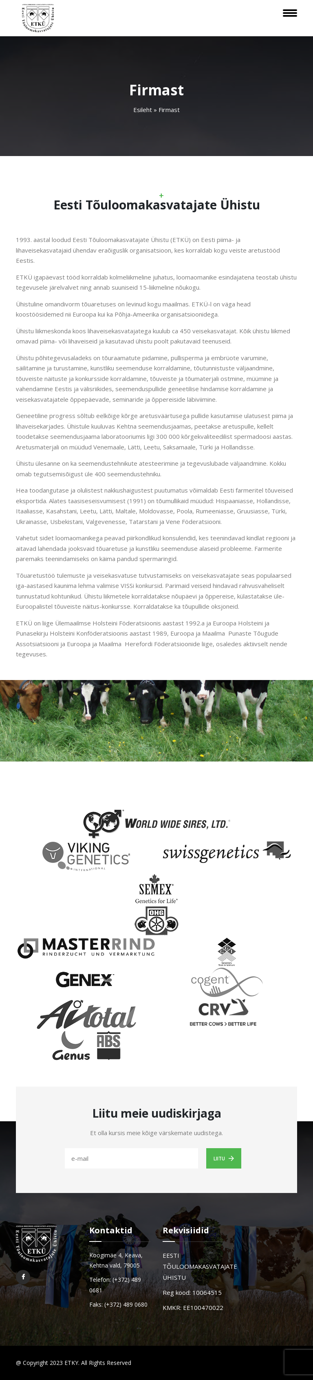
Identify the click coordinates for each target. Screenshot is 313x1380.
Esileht (142, 110)
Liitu (224, 1158)
